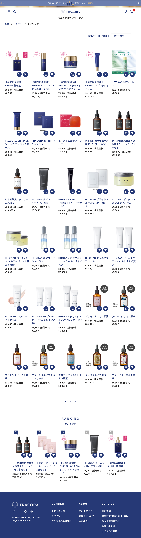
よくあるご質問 (109, 531)
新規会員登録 (58, 511)
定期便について (87, 516)
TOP (7, 24)
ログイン (56, 516)
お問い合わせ (108, 526)
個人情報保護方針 (111, 521)
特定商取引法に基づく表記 (115, 516)
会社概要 (83, 521)
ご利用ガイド (85, 511)
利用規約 (106, 511)
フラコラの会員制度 (61, 521)
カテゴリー (18, 24)
